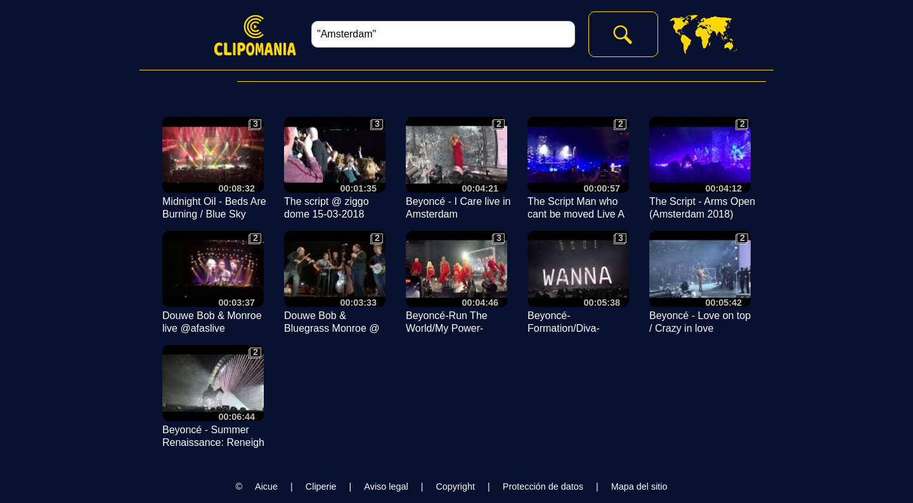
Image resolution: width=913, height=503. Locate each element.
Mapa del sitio (639, 486)
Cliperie (321, 486)
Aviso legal (386, 486)
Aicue (266, 486)
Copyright (455, 486)
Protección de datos (543, 486)
